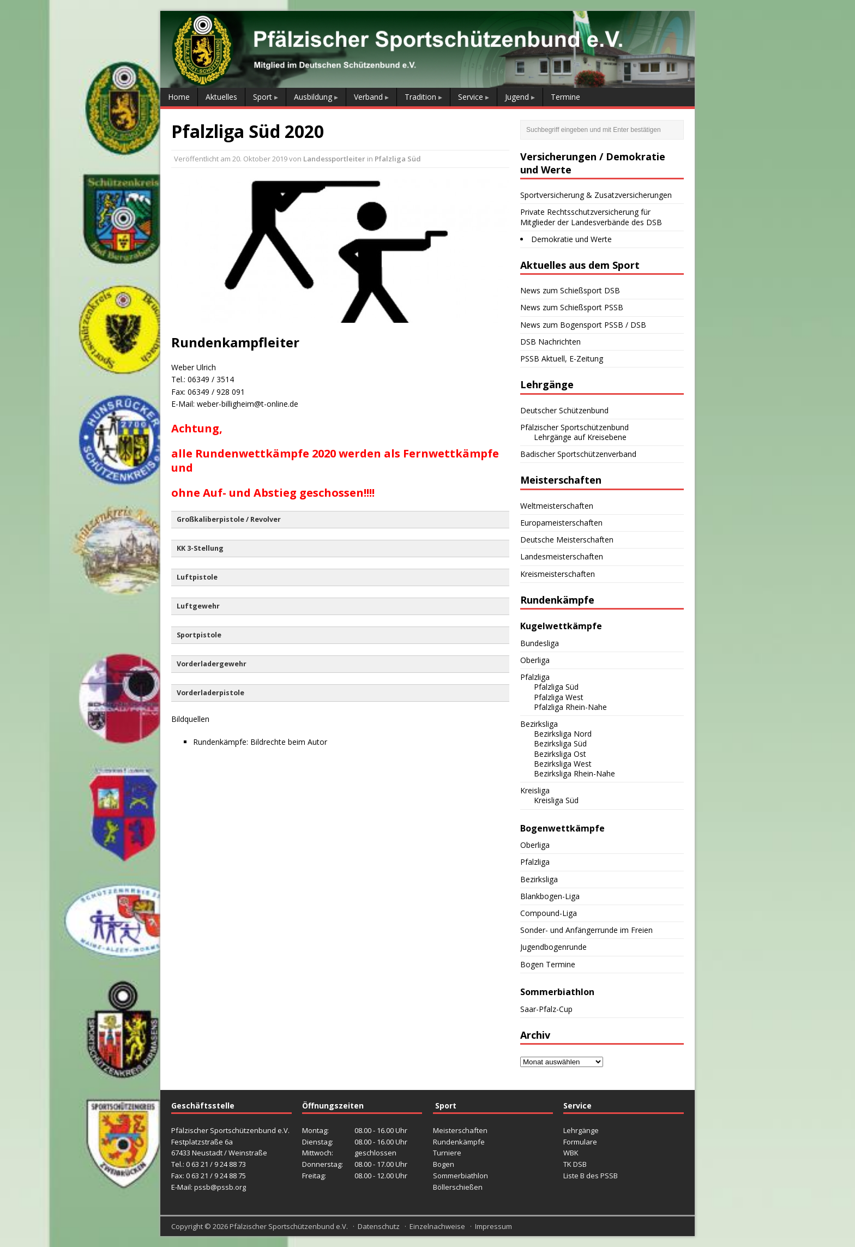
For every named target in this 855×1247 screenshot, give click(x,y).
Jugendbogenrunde (553, 947)
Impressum (493, 1226)
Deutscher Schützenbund (564, 410)
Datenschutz (379, 1226)
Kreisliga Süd (556, 800)
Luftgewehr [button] (198, 606)
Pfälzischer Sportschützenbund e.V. (289, 1226)
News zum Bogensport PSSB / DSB (583, 325)
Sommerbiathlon (460, 1175)
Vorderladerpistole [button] (210, 692)
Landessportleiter (334, 159)
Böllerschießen (458, 1187)
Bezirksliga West (563, 763)
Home (179, 97)
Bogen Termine (547, 964)
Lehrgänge (581, 1130)
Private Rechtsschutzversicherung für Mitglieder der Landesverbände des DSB (591, 217)
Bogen (443, 1164)
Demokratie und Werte (571, 239)
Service (470, 97)
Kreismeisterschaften (557, 574)
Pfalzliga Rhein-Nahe (570, 707)
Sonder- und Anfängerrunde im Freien (586, 930)
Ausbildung (313, 97)
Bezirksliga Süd (560, 743)
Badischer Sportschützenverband (578, 454)
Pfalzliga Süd (398, 159)
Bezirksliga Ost (560, 754)
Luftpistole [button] (197, 577)
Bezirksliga (539, 724)
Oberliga (535, 660)
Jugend (517, 97)
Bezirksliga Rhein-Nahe (574, 773)
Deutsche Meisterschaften (566, 539)
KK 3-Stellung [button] (200, 548)
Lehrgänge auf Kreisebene (580, 437)
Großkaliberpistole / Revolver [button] (229, 519)
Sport (262, 97)
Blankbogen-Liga (550, 896)
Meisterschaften (460, 1130)
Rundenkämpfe (459, 1142)
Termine (565, 97)
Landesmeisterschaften (561, 556)
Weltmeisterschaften (556, 506)
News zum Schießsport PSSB (571, 307)
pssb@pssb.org (220, 1187)
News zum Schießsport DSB (570, 290)
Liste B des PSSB (590, 1175)
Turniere (447, 1153)
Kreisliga (535, 790)
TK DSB (575, 1164)
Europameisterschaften (561, 522)
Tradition (420, 97)
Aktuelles (221, 97)
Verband (368, 97)
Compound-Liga (548, 913)
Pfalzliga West (558, 697)
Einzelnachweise (437, 1226)
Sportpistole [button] (199, 635)
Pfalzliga (535, 677)
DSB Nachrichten (550, 341)
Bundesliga (539, 643)
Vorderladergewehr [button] (211, 663)
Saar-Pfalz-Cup (546, 1009)
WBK (571, 1153)
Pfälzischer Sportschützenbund (574, 427)
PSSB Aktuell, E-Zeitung (561, 358)
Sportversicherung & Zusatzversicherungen (596, 195)
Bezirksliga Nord (563, 733)
